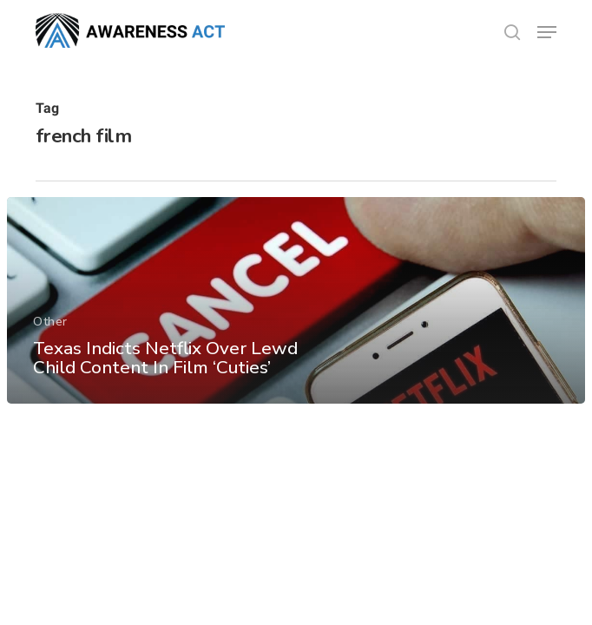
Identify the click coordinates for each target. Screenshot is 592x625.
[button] (546, 32)
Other (50, 321)
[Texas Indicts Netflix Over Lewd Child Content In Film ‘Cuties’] (296, 300)
